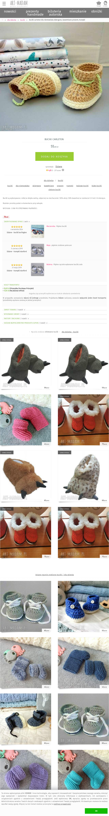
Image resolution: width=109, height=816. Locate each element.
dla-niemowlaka (22, 186)
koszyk (99, 6)
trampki (70, 186)
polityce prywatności (62, 804)
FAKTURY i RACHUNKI (16, 319)
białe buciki (97, 186)
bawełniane (49, 186)
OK (96, 811)
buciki (60, 180)
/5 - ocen (53, 170)
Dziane (58, 166)
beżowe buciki (82, 186)
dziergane (37, 186)
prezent (60, 186)
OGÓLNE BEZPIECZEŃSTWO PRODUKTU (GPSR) (26, 323)
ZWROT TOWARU (15, 310)
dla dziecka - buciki (70, 332)
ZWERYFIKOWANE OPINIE (17, 222)
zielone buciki (55, 190)
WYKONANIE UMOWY (16, 314)
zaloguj (105, 6)
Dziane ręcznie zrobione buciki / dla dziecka (54, 575)
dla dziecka (49, 180)
